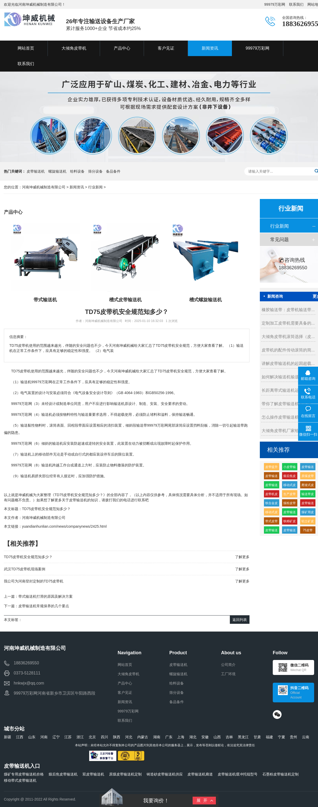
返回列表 (239, 620)
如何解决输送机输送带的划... (288, 377)
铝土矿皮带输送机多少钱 (307, 522)
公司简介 (228, 665)
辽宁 (56, 737)
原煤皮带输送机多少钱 (307, 477)
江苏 (68, 737)
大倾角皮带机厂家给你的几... (288, 430)
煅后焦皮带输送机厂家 (289, 477)
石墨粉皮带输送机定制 (280, 774)
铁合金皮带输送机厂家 (271, 504)
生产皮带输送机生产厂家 (289, 495)
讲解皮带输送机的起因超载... (288, 363)
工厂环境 (228, 674)
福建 (269, 737)
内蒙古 (142, 737)
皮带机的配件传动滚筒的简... (288, 350)
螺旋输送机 (57, 171)
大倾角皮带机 (128, 674)
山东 (31, 737)
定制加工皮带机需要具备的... (288, 323)
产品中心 (125, 683)
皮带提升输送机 (271, 468)
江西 (19, 737)
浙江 (80, 737)
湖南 (156, 737)
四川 (104, 737)
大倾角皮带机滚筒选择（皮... (288, 336)
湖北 (192, 737)
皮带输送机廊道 (200, 774)
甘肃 (257, 737)
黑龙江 (243, 737)
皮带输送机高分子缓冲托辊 (307, 504)
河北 (128, 737)
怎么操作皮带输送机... (282, 417)
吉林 (229, 737)
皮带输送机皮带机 (289, 513)
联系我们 (296, 4)
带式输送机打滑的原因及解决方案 (45, 596)
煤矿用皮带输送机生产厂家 (307, 513)
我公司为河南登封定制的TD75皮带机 (33, 581)
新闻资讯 (77, 187)
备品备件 (113, 171)
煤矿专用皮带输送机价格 (24, 774)
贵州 (293, 737)
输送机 (25, 382)
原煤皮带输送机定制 (125, 774)
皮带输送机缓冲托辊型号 (238, 774)
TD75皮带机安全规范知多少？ (46, 509)
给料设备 (77, 171)
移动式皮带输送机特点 (289, 486)
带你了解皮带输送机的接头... (288, 404)
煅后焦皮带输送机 (63, 774)
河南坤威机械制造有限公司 (44, 187)
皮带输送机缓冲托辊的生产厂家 (271, 531)
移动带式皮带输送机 (20, 780)
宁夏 (281, 737)
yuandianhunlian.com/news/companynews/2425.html (64, 526)
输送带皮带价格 (307, 495)
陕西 (116, 737)
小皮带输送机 (289, 468)
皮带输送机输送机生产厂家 (307, 468)
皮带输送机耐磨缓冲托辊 (271, 486)
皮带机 (25, 371)
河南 (44, 737)
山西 (217, 737)
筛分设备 (95, 171)
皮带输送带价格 (271, 477)
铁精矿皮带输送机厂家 (289, 522)
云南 (305, 737)
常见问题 (279, 239)
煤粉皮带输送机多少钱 (289, 504)
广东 (168, 737)
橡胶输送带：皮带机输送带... (288, 310)
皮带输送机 (36, 171)
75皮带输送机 (308, 531)
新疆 (7, 737)
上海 (180, 737)
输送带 (141, 425)
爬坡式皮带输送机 (307, 486)
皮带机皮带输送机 (271, 495)
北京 (92, 737)
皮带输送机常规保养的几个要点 (43, 606)
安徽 (205, 737)
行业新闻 (95, 187)
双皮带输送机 (93, 774)
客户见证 (125, 692)
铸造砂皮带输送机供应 (165, 774)
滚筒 (53, 425)
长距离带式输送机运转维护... (288, 390)
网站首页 (125, 665)
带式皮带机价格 (271, 522)
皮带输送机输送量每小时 (289, 531)
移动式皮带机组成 (271, 513)
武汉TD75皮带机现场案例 (24, 569)
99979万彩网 (274, 4)
